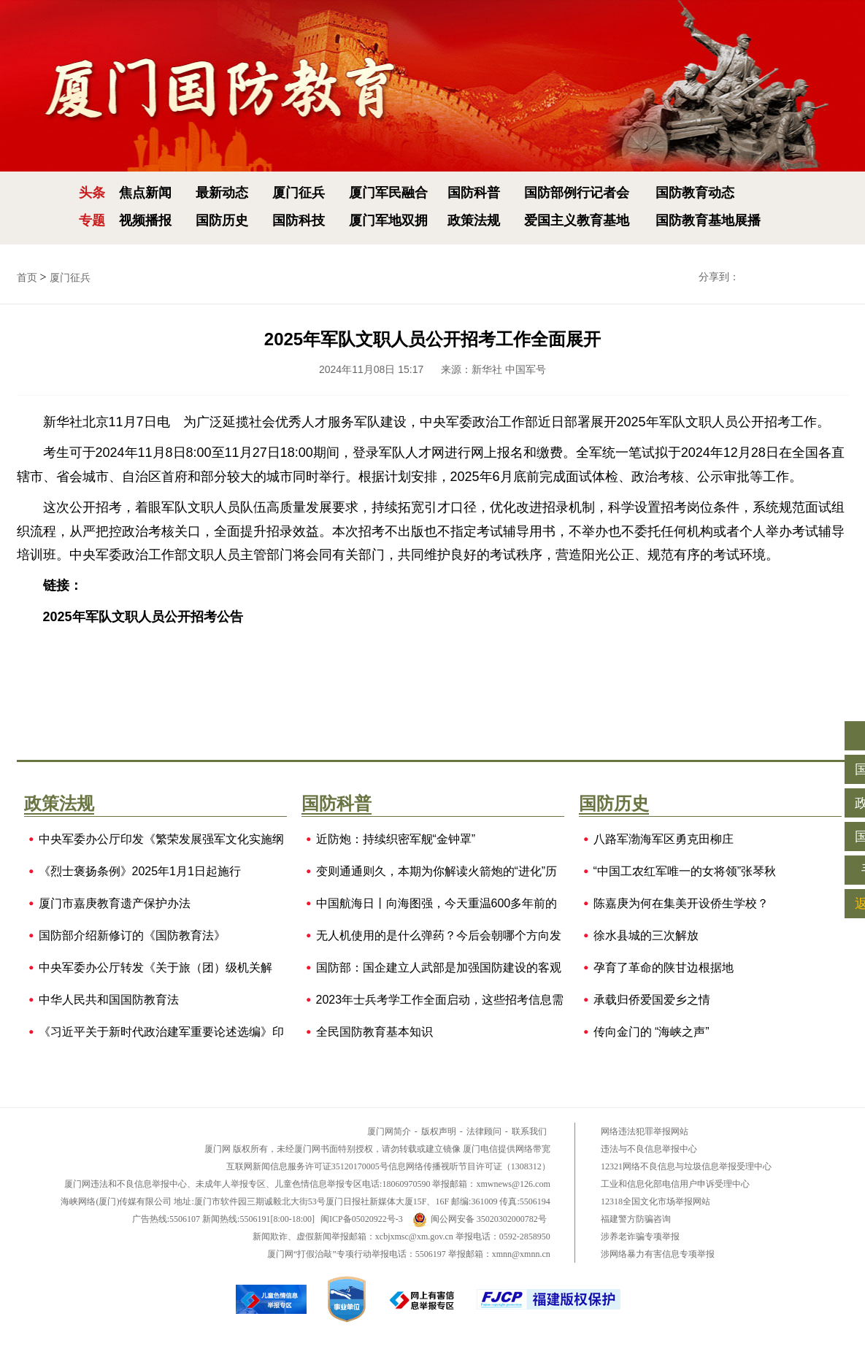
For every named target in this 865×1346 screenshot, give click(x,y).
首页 (27, 277)
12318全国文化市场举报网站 (655, 1201)
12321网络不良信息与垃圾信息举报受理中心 (686, 1166)
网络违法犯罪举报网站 (644, 1131)
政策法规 (473, 220)
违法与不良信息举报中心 (649, 1149)
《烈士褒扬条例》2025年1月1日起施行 (140, 871)
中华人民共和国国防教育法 (109, 1000)
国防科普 (473, 192)
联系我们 (529, 1131)
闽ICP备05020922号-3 (361, 1219)
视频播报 (145, 220)
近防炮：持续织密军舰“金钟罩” (396, 839)
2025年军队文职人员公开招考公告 (143, 616)
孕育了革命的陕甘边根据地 (663, 968)
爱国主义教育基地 (576, 220)
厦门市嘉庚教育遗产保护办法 (115, 903)
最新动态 (222, 192)
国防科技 (298, 220)
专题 (92, 220)
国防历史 (222, 220)
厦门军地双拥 (388, 220)
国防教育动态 (695, 192)
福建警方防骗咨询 (636, 1219)
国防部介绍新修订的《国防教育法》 (132, 935)
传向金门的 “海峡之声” (651, 1032)
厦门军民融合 (388, 192)
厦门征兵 (298, 192)
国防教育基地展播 (708, 220)
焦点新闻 (145, 192)
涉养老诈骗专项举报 (640, 1236)
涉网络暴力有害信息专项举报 (658, 1254)
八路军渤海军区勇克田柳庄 (663, 839)
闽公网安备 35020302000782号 (479, 1219)
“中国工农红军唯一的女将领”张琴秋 (685, 871)
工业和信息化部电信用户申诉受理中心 (675, 1184)
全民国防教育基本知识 (374, 1032)
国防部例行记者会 (576, 192)
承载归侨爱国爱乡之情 (651, 1000)
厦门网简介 (389, 1131)
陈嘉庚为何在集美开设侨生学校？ (681, 903)
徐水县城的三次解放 (646, 935)
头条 (92, 192)
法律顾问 (483, 1131)
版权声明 (438, 1131)
